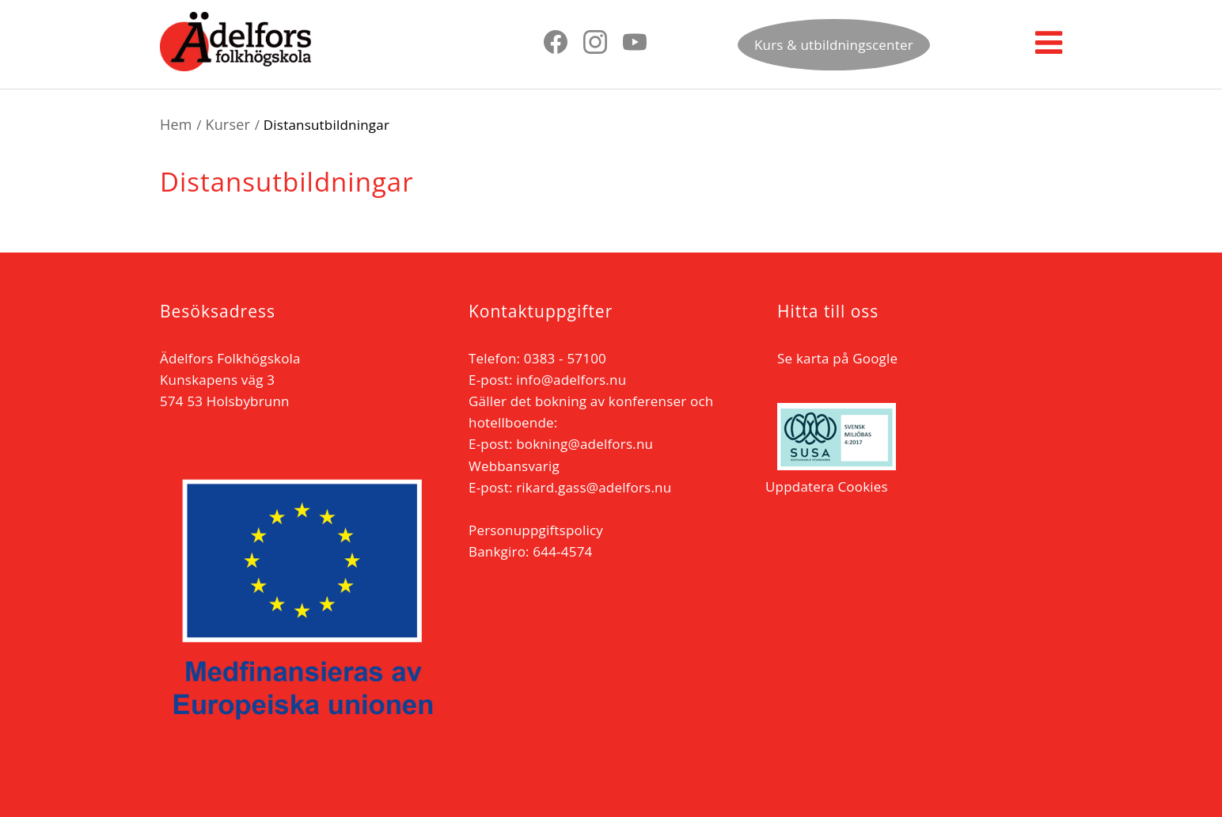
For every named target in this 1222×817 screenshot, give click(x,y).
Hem (176, 124)
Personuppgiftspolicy (536, 530)
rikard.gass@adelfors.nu (593, 487)
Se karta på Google (837, 358)
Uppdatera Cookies (826, 486)
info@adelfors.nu (571, 379)
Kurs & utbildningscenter (833, 45)
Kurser (227, 124)
